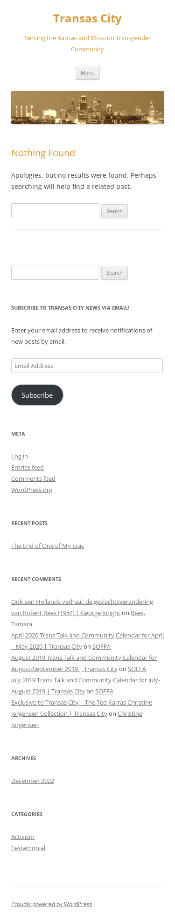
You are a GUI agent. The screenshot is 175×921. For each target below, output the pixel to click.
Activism (23, 836)
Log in (19, 456)
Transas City (87, 18)
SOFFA (101, 646)
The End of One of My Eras (47, 545)
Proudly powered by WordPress (51, 904)
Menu (88, 72)
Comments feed (33, 478)
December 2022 (32, 780)
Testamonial (28, 848)
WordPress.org (31, 489)
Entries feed (27, 467)
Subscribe (37, 395)
